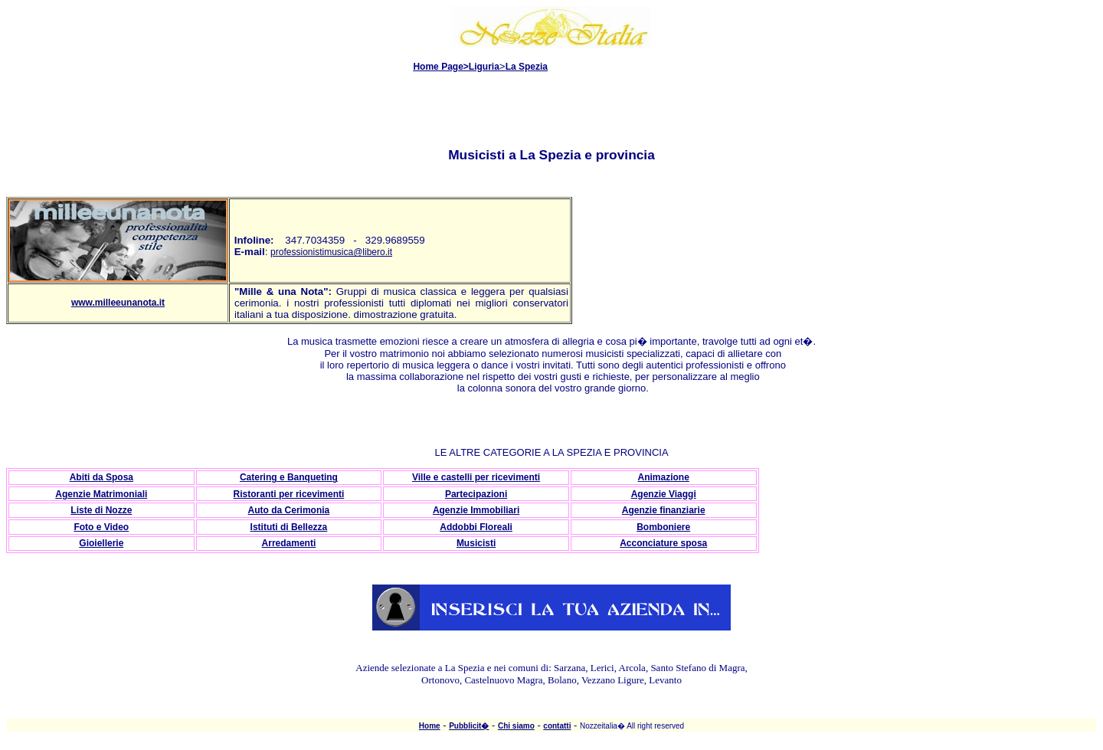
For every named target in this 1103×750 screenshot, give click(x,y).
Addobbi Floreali (476, 527)
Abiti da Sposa (101, 477)
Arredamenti (289, 543)
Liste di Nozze (101, 510)
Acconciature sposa (663, 543)
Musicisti (476, 543)
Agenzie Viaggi (663, 494)
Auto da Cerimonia (289, 510)
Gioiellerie (101, 543)
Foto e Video (101, 527)
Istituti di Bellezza (289, 527)
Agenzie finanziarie (663, 510)
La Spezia (527, 66)
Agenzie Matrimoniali (101, 494)
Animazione (663, 477)
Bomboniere (663, 527)
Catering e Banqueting (289, 477)
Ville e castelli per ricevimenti (476, 477)
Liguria (484, 66)
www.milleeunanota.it (118, 302)
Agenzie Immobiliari (476, 510)
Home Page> (440, 66)
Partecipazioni (476, 494)
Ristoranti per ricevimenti (289, 494)
